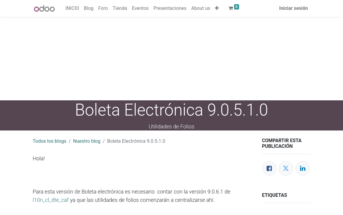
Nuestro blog (87, 141)
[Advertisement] (171, 58)
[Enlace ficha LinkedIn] (303, 168)
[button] (217, 8)
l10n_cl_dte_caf (51, 200)
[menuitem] (72, 8)
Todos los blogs (50, 141)
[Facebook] (269, 168)
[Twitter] (286, 168)
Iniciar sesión (293, 8)
